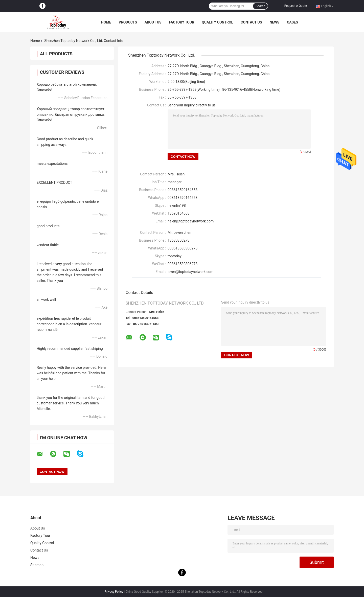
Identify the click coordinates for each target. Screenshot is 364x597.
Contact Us (251, 22)
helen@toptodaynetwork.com (191, 221)
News (274, 22)
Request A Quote (295, 6)
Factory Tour (181, 22)
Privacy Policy (113, 591)
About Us (153, 22)
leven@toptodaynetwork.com (190, 272)
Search (260, 6)
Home (106, 22)
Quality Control (217, 22)
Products (128, 22)
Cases (292, 22)
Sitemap (36, 565)
